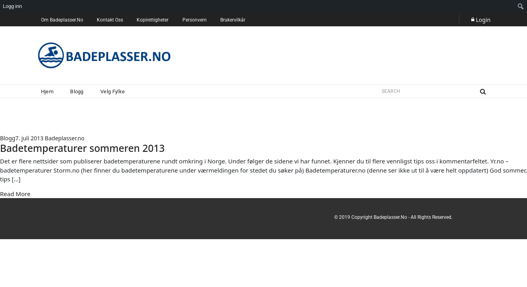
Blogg (7, 138)
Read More (15, 194)
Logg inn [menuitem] (12, 6)
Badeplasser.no (64, 138)
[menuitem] (521, 6)
